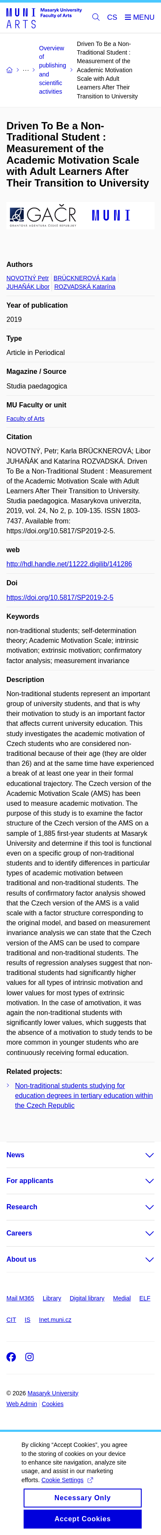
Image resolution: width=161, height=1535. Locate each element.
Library (52, 1298)
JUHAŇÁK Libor (27, 286)
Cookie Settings (66, 1487)
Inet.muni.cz (55, 1319)
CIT (11, 1319)
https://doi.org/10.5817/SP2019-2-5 (59, 597)
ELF (145, 1298)
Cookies (53, 1403)
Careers (19, 1233)
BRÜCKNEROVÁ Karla (85, 278)
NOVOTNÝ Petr (27, 278)
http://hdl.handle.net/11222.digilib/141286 (69, 564)
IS (27, 1319)
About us (21, 1259)
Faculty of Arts (25, 418)
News (15, 1155)
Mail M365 (20, 1298)
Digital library (87, 1298)
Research (21, 1207)
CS (112, 17)
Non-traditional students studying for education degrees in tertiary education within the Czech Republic (84, 1095)
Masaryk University (52, 1393)
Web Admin (21, 1403)
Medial (122, 1298)
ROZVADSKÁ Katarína (84, 286)
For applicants (29, 1180)
